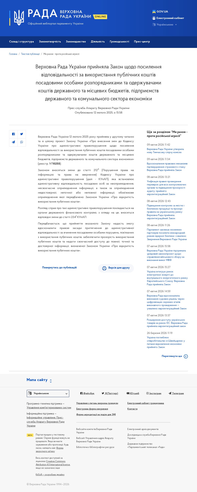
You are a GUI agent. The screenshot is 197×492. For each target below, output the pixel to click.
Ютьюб (133, 393)
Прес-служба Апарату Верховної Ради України (45, 421)
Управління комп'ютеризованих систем (49, 407)
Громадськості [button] (119, 41)
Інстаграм (153, 393)
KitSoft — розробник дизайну (50, 475)
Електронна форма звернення (92, 409)
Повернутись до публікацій (59, 267)
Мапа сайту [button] (37, 380)
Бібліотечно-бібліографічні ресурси (95, 447)
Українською (162, 24)
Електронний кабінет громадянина (145, 403)
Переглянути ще (172, 356)
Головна (13, 54)
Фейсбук (87, 393)
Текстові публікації (30, 54)
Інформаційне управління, (41, 417)
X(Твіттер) (110, 393)
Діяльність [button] (98, 41)
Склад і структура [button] (21, 41)
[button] (48, 393)
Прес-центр (142, 41)
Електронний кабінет (168, 18)
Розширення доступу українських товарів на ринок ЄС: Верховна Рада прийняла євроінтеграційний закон (167, 323)
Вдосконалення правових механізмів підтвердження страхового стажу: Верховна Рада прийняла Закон (167, 166)
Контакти (132, 409)
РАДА (43, 14)
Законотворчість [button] (50, 41)
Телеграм (176, 393)
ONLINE (100, 16)
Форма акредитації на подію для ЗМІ (96, 414)
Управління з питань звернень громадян (97, 403)
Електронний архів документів (142, 429)
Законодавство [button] (76, 41)
